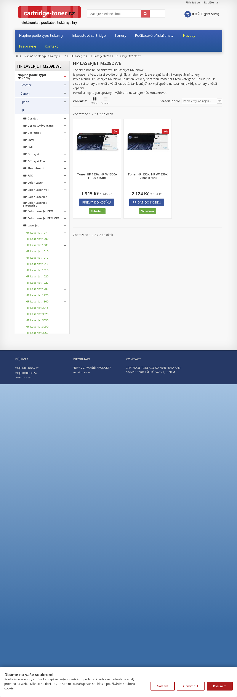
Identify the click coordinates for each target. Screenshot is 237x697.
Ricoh (24, 583)
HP (23, 111)
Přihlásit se (193, 2)
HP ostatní (30, 531)
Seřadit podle (170, 101)
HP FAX (28, 148)
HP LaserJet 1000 (37, 240)
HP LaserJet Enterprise (38, 495)
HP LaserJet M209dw (43, 397)
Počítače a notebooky (34, 625)
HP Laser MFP (32, 517)
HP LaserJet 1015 (37, 265)
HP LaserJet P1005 (38, 449)
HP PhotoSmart (33, 169)
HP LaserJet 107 (36, 233)
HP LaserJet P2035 (38, 474)
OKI (23, 566)
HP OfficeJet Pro (34, 162)
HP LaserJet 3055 (37, 340)
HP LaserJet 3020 (37, 315)
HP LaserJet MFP (34, 510)
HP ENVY (29, 141)
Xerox (25, 592)
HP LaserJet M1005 (38, 424)
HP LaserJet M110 (37, 384)
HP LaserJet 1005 (37, 246)
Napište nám (212, 2)
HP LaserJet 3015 (37, 309)
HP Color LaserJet (35, 198)
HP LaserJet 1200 (37, 290)
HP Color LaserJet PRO (38, 212)
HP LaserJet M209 (37, 390)
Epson (25, 103)
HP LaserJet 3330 (37, 359)
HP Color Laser (33, 184)
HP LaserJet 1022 (37, 284)
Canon (25, 94)
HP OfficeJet (31, 155)
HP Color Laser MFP (36, 191)
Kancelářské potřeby (34, 610)
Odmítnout (190, 686)
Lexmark (27, 558)
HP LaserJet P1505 (38, 467)
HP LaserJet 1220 (37, 296)
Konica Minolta (31, 541)
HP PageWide (32, 524)
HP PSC (28, 176)
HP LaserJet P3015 (38, 486)
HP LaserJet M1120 (38, 430)
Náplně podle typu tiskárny (32, 78)
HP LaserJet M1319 (38, 436)
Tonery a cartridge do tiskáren (35, 603)
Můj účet (21, 658)
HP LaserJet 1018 (37, 271)
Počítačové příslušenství (36, 618)
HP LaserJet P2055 (38, 480)
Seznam (105, 101)
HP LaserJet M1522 (38, 442)
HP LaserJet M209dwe (37, 403)
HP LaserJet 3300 (37, 346)
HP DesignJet (32, 134)
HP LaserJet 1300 (37, 302)
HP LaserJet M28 (37, 378)
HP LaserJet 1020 (37, 277)
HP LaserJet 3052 (37, 334)
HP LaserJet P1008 (38, 461)
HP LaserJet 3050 (37, 327)
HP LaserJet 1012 (37, 259)
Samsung (27, 575)
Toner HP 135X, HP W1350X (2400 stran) (148, 176)
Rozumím (219, 686)
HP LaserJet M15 (37, 371)
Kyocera (26, 550)
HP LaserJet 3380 (37, 365)
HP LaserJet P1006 (38, 455)
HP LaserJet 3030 (37, 321)
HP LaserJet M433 (37, 411)
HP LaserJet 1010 (37, 252)
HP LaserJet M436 (37, 417)
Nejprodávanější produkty (92, 666)
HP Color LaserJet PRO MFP (41, 219)
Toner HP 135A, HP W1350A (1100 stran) (97, 176)
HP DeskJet (30, 119)
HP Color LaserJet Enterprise (35, 205)
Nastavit (162, 686)
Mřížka (94, 101)
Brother (26, 86)
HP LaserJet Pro (33, 502)
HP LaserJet (31, 226)
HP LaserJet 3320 (37, 353)
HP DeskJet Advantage (38, 127)
